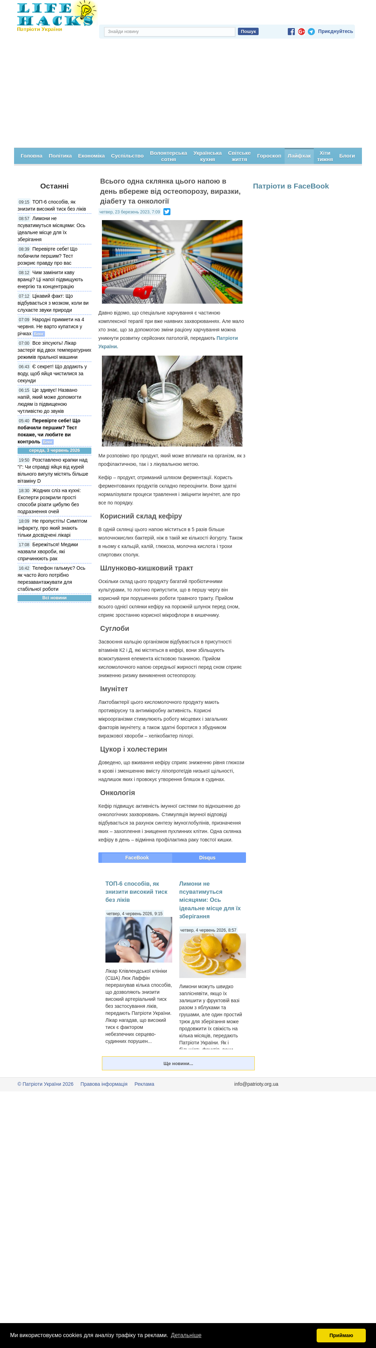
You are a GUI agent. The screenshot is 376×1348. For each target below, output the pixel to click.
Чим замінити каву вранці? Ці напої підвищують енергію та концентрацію (50, 279)
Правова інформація (104, 1084)
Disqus (207, 857)
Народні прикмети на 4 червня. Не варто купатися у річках (51, 326)
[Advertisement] (188, 95)
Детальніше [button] (186, 1335)
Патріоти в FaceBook (291, 186)
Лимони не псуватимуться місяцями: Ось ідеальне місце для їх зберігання (210, 900)
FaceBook (137, 857)
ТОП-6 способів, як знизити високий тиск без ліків (136, 891)
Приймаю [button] (341, 1335)
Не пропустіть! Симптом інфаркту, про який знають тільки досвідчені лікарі (52, 528)
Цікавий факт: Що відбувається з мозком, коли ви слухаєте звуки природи (53, 303)
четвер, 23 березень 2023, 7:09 (129, 212)
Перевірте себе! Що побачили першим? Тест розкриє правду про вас (47, 256)
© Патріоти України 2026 (45, 1084)
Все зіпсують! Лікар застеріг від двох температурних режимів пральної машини (54, 350)
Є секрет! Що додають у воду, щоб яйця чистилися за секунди (52, 373)
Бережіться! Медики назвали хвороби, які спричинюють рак (48, 551)
